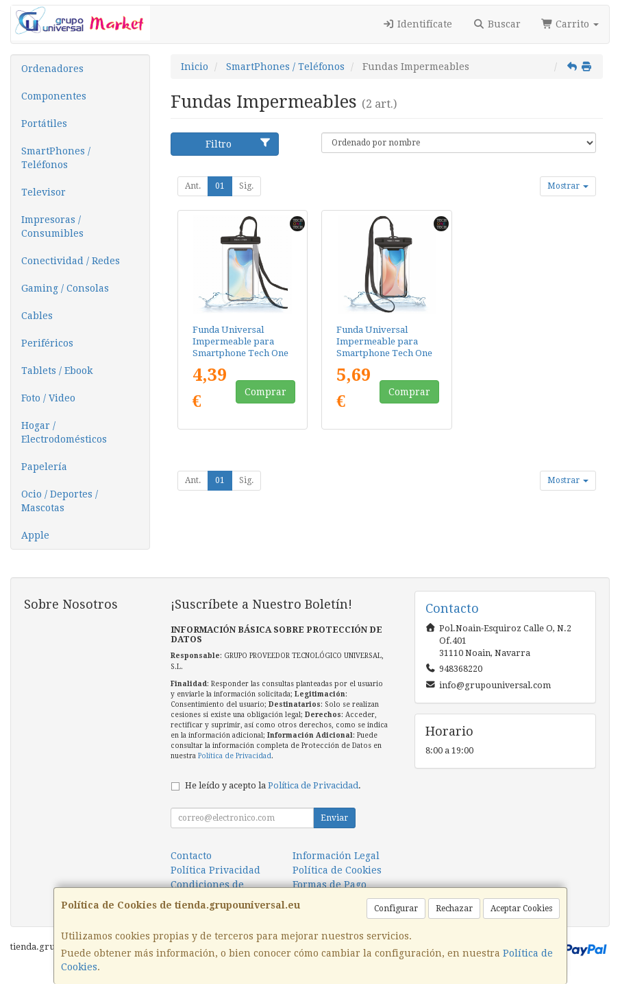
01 (220, 186)
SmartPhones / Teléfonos (55, 157)
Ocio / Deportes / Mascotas (59, 501)
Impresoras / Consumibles (52, 226)
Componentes (53, 96)
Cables (37, 315)
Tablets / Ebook (56, 370)
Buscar (497, 24)
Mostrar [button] (567, 186)
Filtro (238, 143)
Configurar (396, 908)
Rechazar (454, 908)
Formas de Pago (330, 884)
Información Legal (336, 855)
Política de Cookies (337, 870)
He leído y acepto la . (273, 785)
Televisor (43, 192)
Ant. (193, 186)
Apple (35, 535)
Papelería (44, 466)
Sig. (246, 186)
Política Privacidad (215, 870)
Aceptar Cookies (521, 908)
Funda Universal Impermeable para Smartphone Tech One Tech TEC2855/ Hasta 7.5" (384, 353)
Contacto (191, 855)
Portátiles (44, 123)
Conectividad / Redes (70, 260)
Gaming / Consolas (65, 288)
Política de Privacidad (234, 756)
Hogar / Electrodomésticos (64, 432)
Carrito (570, 24)
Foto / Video (48, 398)
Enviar (334, 818)
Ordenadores (52, 68)
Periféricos (47, 343)
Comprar (265, 391)
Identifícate (418, 24)
